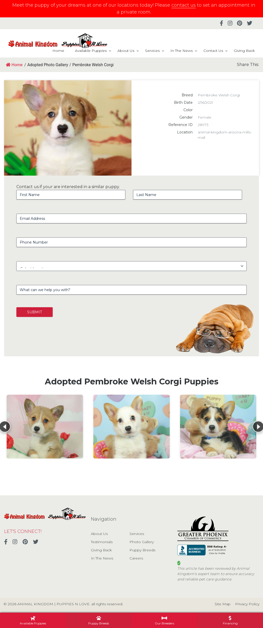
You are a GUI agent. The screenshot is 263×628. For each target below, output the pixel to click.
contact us (183, 5)
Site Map (223, 604)
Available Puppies (91, 50)
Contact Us (213, 50)
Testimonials (102, 542)
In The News (181, 50)
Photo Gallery (141, 542)
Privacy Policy (247, 604)
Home (58, 50)
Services (152, 50)
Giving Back (244, 50)
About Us (125, 50)
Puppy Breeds (142, 550)
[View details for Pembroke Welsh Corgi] (45, 427)
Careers (136, 558)
